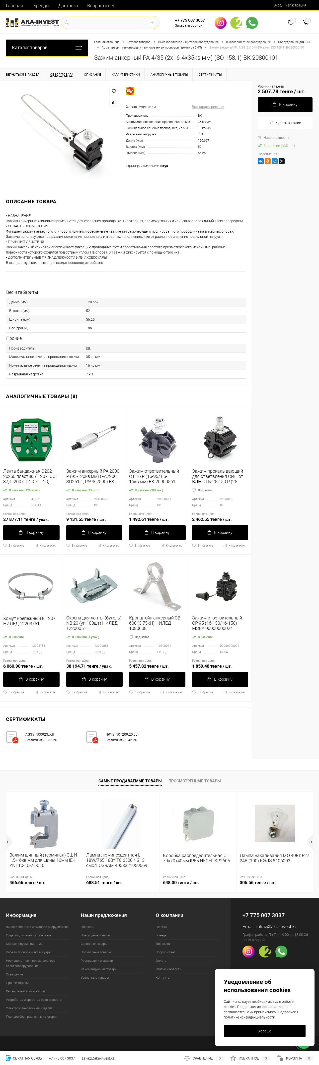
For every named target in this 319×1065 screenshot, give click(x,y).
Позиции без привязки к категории (31, 1016)
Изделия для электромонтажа (28, 935)
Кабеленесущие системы (24, 944)
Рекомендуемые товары (99, 969)
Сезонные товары (94, 944)
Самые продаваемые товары (130, 781)
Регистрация (295, 5)
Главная (14, 5)
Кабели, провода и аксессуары (28, 952)
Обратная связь (24, 1058)
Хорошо (264, 1031)
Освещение (14, 974)
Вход (278, 5)
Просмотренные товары (194, 781)
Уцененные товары (95, 977)
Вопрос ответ (101, 5)
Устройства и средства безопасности (34, 1000)
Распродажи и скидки (97, 961)
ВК (200, 115)
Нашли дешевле (273, 138)
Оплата (161, 961)
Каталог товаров (47, 48)
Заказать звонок (188, 25)
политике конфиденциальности (249, 1017)
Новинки (87, 927)
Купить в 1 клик (285, 123)
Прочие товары (17, 983)
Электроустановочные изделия (29, 1008)
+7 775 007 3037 (190, 20)
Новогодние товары (95, 935)
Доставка (68, 5)
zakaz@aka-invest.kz (276, 926)
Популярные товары (96, 952)
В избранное (13, 545)
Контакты (163, 977)
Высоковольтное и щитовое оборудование (37, 927)
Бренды (41, 5)
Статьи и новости (168, 969)
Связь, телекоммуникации (25, 991)
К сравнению (45, 545)
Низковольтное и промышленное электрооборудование (30, 963)
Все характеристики (208, 107)
